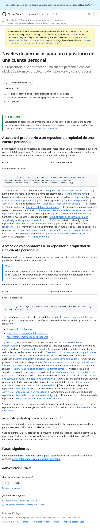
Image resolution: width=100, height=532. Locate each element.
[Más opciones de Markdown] (30, 82)
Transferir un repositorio (45, 128)
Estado (47, 521)
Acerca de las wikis (25, 388)
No (17, 483)
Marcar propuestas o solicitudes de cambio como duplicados (46, 358)
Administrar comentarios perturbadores (27, 336)
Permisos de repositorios (54, 23)
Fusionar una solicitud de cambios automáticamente (40, 368)
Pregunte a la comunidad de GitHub (19, 500)
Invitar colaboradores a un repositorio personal (36, 458)
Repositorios (12, 20)
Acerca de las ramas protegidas (18, 200)
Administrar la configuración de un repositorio (42, 20)
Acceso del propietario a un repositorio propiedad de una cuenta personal (48, 139)
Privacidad (37, 521)
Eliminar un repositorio (75, 200)
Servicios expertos (69, 521)
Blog (82, 521)
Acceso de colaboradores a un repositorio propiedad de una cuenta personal (46, 248)
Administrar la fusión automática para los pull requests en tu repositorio (50, 230)
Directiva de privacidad (11, 488)
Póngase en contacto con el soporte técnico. (23, 504)
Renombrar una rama (76, 193)
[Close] (92, 4)
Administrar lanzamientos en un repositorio (24, 391)
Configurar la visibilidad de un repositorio (65, 190)
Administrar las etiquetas (34, 348)
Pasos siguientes (17, 448)
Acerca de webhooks (38, 236)
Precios (56, 521)
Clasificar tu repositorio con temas (60, 203)
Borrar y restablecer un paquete (42, 206)
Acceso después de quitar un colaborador (31, 418)
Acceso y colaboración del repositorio (23, 23)
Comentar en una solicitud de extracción (27, 333)
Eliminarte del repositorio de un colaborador (39, 398)
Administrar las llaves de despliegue (66, 233)
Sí (7, 483)
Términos (26, 521)
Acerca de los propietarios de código (34, 223)
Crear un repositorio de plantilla (71, 213)
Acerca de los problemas (19, 329)
